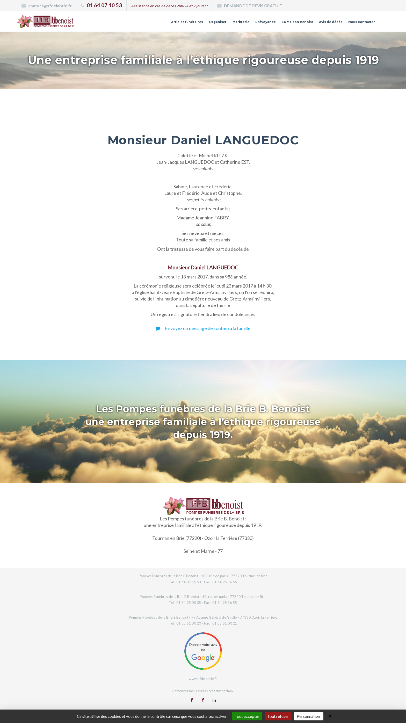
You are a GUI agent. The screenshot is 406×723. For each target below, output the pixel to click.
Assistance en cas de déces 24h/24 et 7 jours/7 (169, 6)
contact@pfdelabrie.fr (50, 5)
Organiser (167, 24)
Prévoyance (228, 24)
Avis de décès (314, 24)
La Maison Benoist (270, 24)
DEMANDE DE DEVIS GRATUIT (253, 5)
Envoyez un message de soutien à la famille (203, 328)
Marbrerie (196, 24)
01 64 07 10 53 (104, 5)
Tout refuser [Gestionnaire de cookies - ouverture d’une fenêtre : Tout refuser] (278, 716)
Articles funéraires (127, 24)
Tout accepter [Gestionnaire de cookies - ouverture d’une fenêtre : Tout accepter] (247, 716)
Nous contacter (355, 24)
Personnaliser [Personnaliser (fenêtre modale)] (309, 716)
